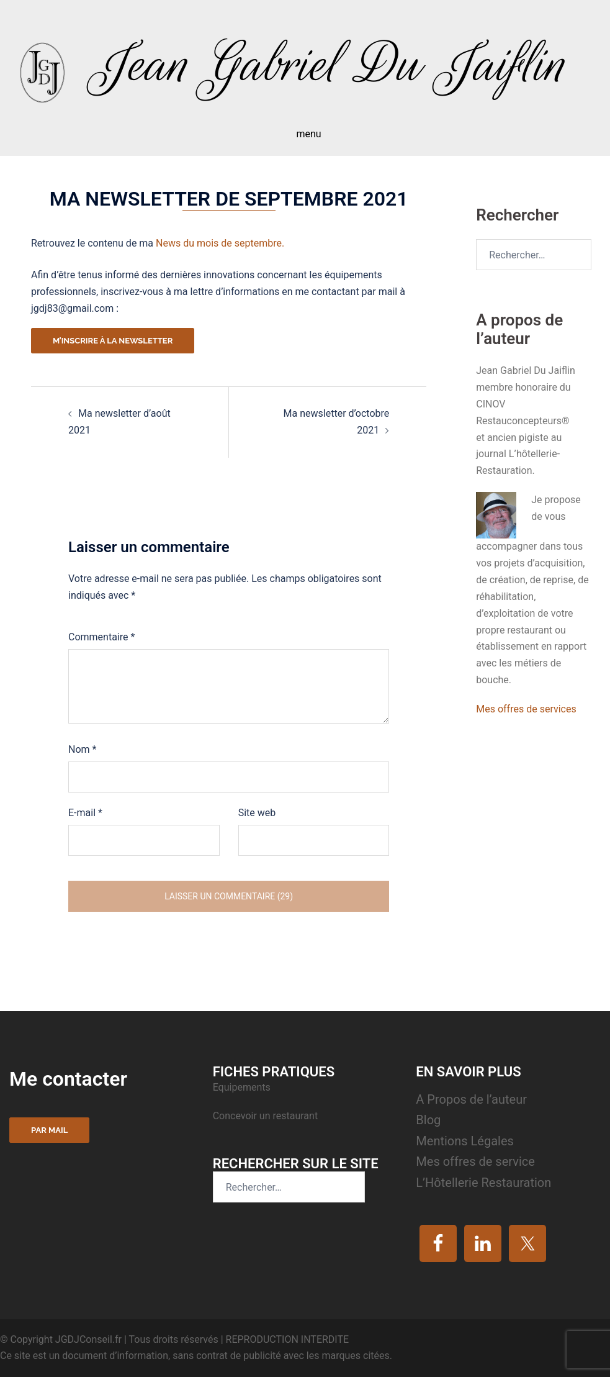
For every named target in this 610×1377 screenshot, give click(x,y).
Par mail (49, 1130)
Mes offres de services (526, 709)
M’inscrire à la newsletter (113, 340)
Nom (82, 749)
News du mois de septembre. (220, 243)
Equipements (243, 1087)
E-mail (85, 813)
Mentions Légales (465, 1141)
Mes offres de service (475, 1161)
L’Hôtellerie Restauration (483, 1182)
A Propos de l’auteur (471, 1099)
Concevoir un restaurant (265, 1116)
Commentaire (101, 637)
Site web (257, 813)
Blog (428, 1119)
